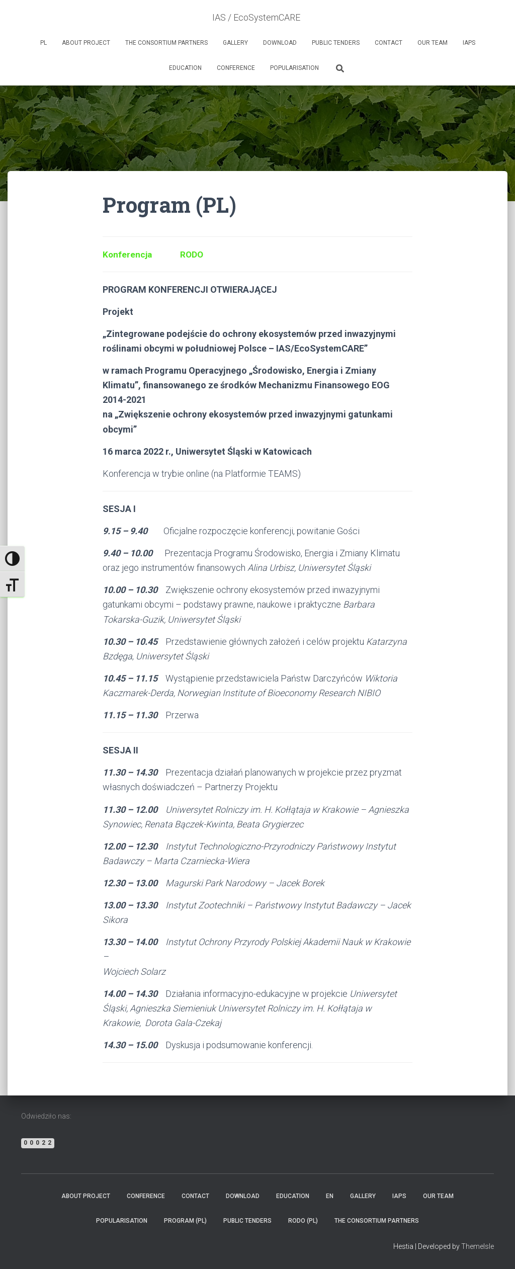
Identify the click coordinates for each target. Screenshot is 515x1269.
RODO (194, 254)
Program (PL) (185, 1220)
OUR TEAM (432, 42)
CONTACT (388, 42)
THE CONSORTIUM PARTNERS (166, 42)
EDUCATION (185, 67)
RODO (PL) (303, 1220)
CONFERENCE (236, 67)
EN (329, 1196)
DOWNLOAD (280, 42)
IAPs (469, 42)
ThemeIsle (477, 1246)
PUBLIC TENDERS (336, 42)
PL (43, 42)
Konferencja (128, 254)
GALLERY (235, 42)
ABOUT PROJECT (86, 42)
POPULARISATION (294, 67)
